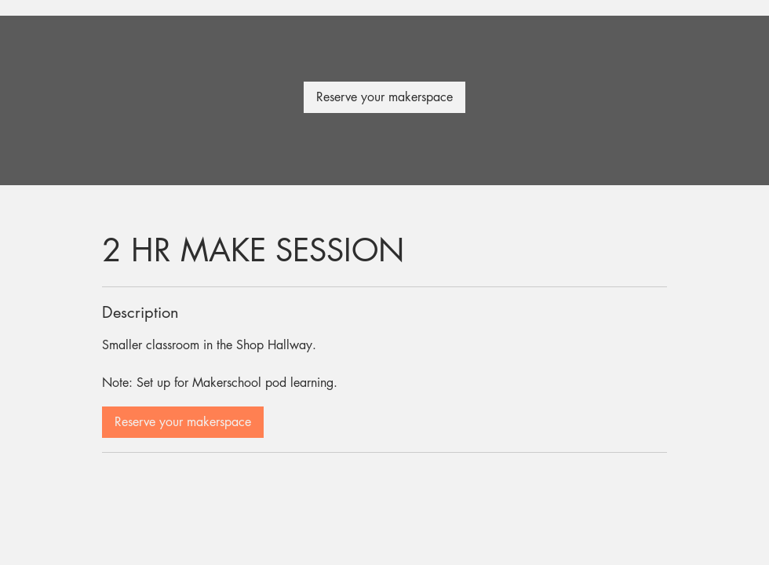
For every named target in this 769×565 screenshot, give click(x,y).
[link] (384, 97)
